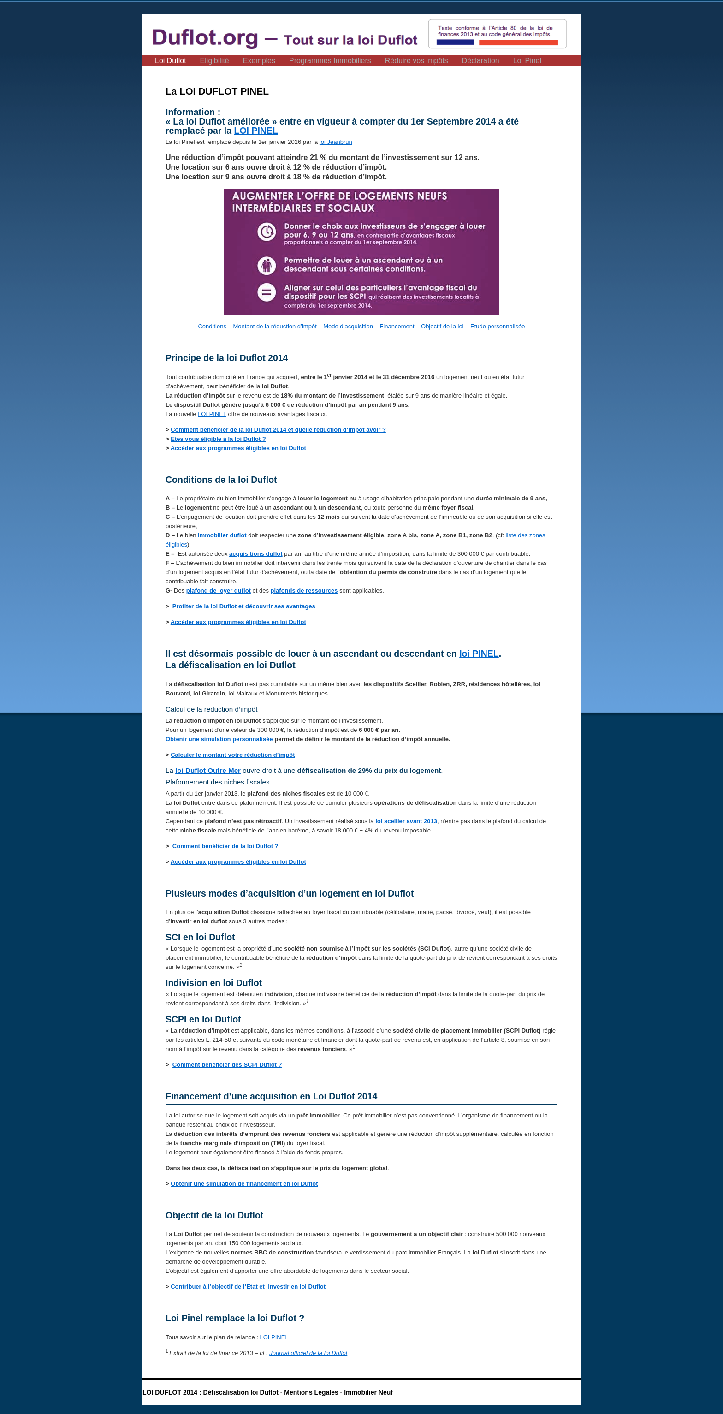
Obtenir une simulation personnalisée (219, 739)
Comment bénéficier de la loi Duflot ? (225, 846)
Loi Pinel (527, 61)
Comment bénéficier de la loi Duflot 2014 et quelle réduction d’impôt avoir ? (278, 429)
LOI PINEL (256, 130)
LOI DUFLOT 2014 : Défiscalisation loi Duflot (211, 1392)
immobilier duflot (222, 535)
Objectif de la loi (442, 326)
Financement (396, 326)
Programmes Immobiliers (330, 61)
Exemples (259, 61)
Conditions (212, 326)
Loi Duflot (170, 61)
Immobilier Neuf (368, 1392)
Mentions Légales (311, 1392)
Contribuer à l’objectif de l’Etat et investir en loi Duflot (248, 1286)
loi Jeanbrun (336, 141)
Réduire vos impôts (416, 61)
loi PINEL (479, 653)
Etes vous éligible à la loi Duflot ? (218, 438)
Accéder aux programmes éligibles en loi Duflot (238, 448)
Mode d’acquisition (348, 326)
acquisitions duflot (256, 553)
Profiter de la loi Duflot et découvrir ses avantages (243, 606)
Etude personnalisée (497, 326)
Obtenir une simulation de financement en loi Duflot (244, 1183)
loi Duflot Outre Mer (208, 770)
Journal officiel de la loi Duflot (308, 1352)
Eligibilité (214, 61)
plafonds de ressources (304, 590)
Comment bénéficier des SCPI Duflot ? (227, 1064)
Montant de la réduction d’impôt (274, 326)
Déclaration (480, 61)
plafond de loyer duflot (218, 590)
